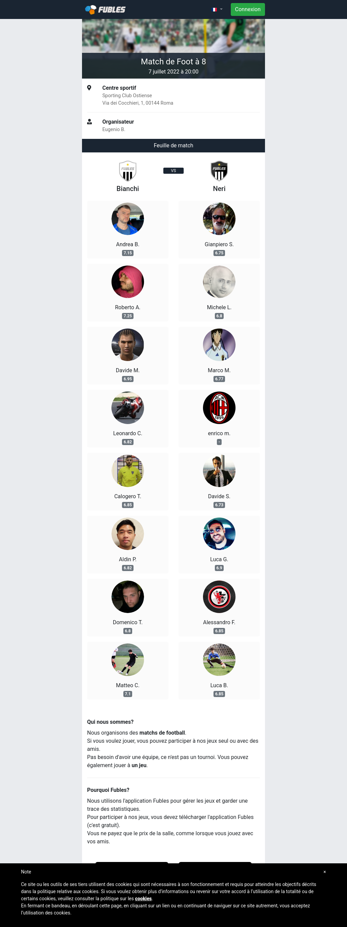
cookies (143, 898)
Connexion (248, 9)
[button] (217, 9)
